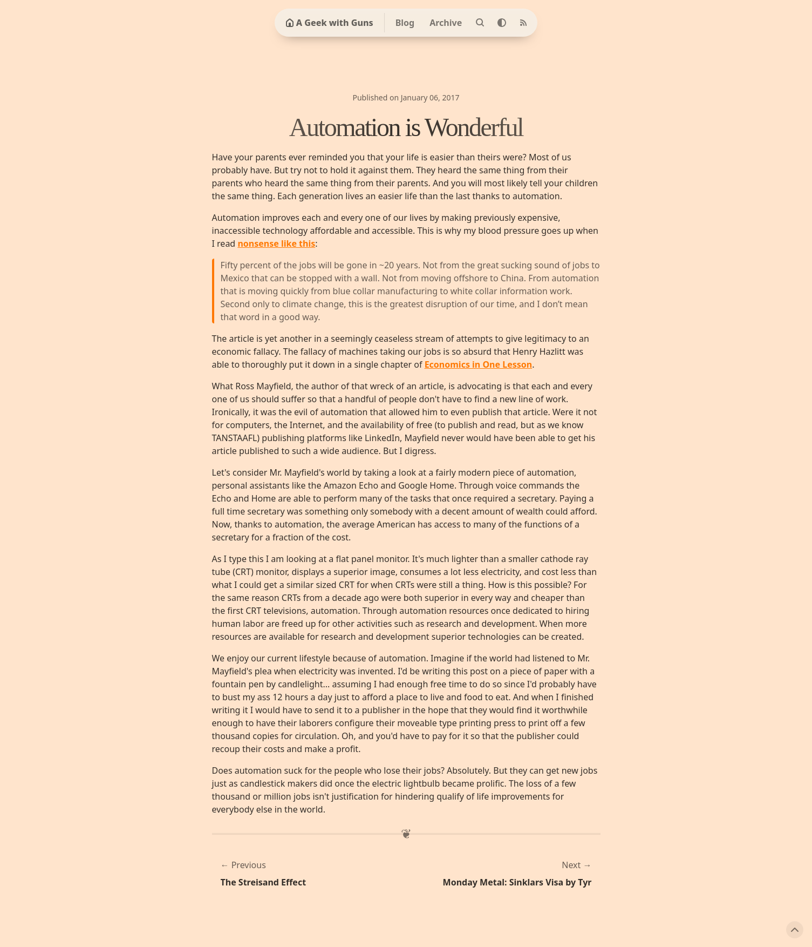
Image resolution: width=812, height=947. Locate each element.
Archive (445, 23)
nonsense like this (276, 243)
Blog (405, 23)
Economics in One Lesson (479, 364)
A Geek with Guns (329, 23)
